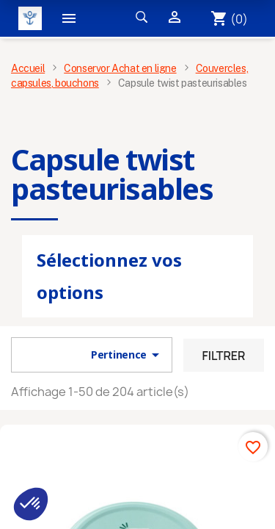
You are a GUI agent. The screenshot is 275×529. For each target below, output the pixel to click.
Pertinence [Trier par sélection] (127, 354)
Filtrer (223, 356)
